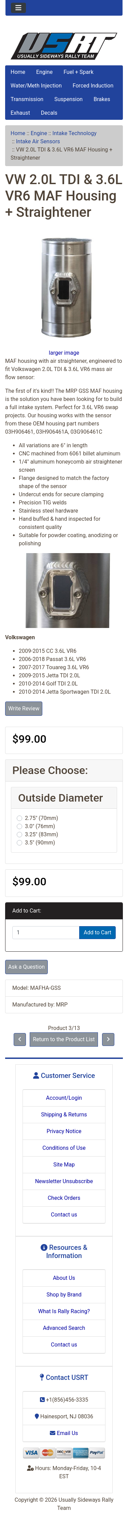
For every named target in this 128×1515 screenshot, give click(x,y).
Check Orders (64, 1198)
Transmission (27, 99)
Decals (49, 113)
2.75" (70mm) (41, 818)
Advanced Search (64, 1328)
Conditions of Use (63, 1148)
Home (18, 72)
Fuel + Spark (78, 72)
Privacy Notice (63, 1131)
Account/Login (64, 1098)
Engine (44, 72)
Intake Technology (75, 133)
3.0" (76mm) (40, 826)
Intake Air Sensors (38, 141)
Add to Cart (97, 932)
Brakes (102, 99)
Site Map (64, 1164)
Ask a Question (26, 967)
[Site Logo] (64, 46)
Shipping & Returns (64, 1114)
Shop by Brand (63, 1294)
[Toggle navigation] (18, 8)
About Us (64, 1278)
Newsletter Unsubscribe (64, 1181)
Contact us (64, 1214)
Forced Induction (93, 85)
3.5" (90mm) (40, 842)
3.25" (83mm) (41, 834)
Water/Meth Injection (36, 85)
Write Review (23, 708)
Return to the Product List (64, 1039)
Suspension (68, 99)
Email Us (64, 1433)
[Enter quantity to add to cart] (46, 932)
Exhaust (20, 113)
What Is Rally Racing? (64, 1311)
